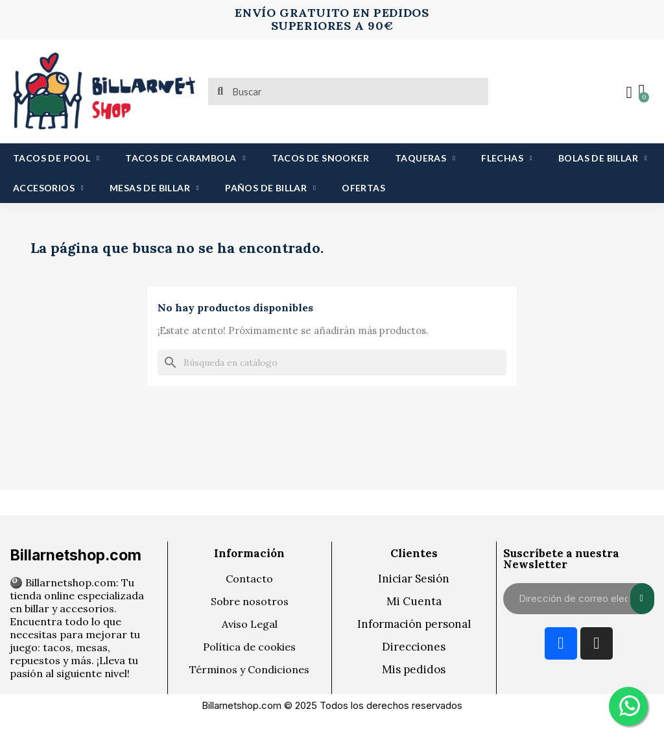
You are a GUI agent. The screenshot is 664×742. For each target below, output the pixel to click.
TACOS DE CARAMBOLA (185, 158)
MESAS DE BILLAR (154, 188)
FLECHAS (506, 158)
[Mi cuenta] (628, 92)
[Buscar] (332, 363)
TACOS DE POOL (56, 158)
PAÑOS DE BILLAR (270, 188)
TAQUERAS (425, 158)
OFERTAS (363, 187)
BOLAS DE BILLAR (602, 158)
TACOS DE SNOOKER (320, 157)
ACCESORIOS (48, 188)
